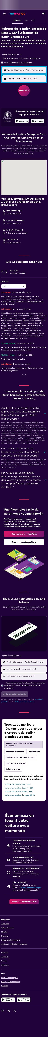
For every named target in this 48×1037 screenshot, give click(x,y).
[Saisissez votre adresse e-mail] (26, 676)
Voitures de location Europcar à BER (20, 795)
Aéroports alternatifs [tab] (15, 752)
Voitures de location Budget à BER (19, 788)
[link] (24, 534)
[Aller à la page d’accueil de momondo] (17, 13)
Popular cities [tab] (34, 752)
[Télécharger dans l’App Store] (23, 999)
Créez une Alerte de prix (31, 888)
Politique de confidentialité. (25, 702)
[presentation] (37, 121)
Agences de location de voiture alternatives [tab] (19, 744)
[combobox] (12, 54)
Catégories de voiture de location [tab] (20, 757)
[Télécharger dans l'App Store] (37, 121)
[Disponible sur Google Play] (22, 121)
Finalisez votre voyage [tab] (15, 763)
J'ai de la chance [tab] (13, 769)
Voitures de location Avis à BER (17, 784)
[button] (4, 13)
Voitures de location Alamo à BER (18, 791)
